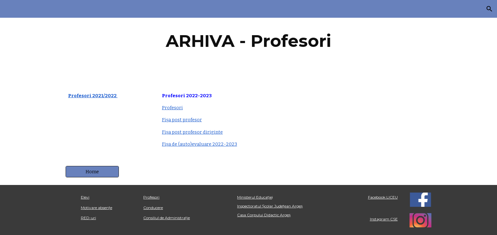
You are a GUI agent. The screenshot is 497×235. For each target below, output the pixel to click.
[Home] (92, 171)
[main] (248, 41)
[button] (489, 8)
